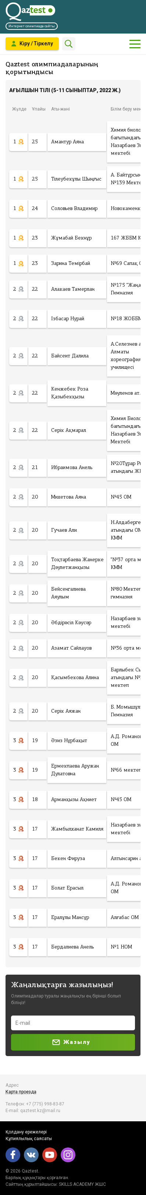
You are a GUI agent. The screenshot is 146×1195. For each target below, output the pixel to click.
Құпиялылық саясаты (29, 1138)
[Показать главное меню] (134, 43)
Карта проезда (21, 1091)
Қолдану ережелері (26, 1132)
